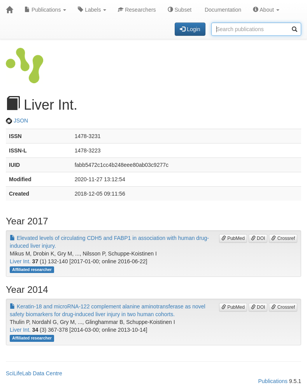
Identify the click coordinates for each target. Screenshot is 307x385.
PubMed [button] (233, 238)
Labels (92, 10)
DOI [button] (258, 238)
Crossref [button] (283, 238)
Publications (45, 10)
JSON (17, 120)
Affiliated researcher (32, 269)
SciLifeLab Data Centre (34, 373)
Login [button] (190, 29)
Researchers (137, 10)
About (266, 10)
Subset (179, 10)
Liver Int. (20, 261)
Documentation (222, 10)
